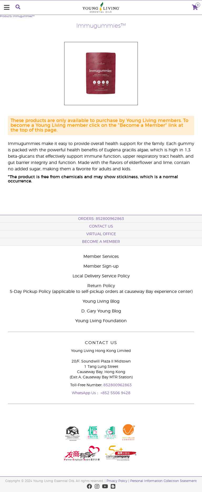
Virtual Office (101, 234)
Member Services (101, 256)
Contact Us (101, 226)
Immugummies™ (24, 16)
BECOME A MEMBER (101, 242)
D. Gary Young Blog (101, 311)
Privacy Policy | (118, 481)
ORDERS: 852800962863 (101, 219)
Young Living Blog (101, 301)
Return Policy (101, 286)
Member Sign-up (101, 266)
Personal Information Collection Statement (163, 481)
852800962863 (117, 385)
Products (6, 16)
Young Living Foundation (101, 321)
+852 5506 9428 (115, 393)
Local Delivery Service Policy (101, 276)
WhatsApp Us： (86, 393)
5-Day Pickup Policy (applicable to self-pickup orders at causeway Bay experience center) (101, 292)
